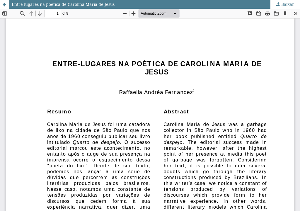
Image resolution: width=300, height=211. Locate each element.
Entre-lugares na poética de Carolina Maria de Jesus (63, 4)
